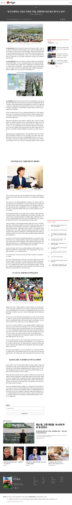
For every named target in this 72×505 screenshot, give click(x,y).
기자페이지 (53, 483)
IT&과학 (43, 481)
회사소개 (8, 496)
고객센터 (23, 496)
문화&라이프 (35, 481)
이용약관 (26, 496)
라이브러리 (53, 481)
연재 (52, 477)
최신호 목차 (53, 479)
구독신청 (61, 479)
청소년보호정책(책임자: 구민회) (40, 496)
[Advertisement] (22, 150)
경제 (43, 477)
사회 (34, 479)
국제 (43, 479)
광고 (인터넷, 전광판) (14, 496)
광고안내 (61, 481)
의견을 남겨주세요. (10, 408)
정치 (34, 477)
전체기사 (35, 484)
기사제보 (61, 477)
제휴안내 (19, 496)
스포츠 (34, 483)
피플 (43, 483)
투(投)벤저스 (51, 43)
